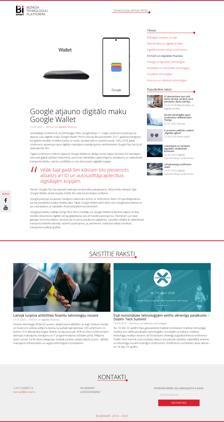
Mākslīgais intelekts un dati (162, 37)
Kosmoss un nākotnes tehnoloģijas (167, 80)
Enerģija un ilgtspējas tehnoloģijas (166, 62)
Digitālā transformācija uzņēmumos (167, 49)
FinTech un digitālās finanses (61, 126)
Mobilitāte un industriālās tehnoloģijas (168, 68)
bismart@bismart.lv (24, 392)
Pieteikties (178, 403)
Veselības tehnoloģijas (159, 74)
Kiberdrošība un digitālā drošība (165, 43)
